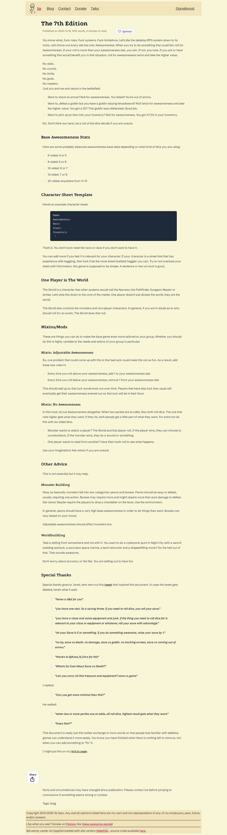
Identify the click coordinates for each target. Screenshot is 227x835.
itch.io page (79, 751)
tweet (108, 584)
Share (32, 777)
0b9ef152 (102, 831)
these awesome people (97, 824)
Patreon (71, 824)
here (142, 831)
